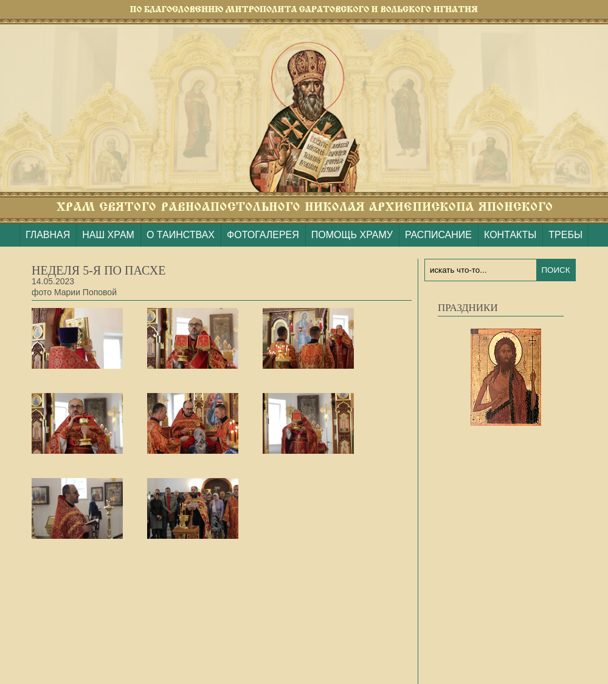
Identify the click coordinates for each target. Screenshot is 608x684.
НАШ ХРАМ (108, 235)
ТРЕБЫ (565, 235)
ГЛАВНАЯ (48, 235)
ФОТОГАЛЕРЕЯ (263, 235)
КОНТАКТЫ (510, 235)
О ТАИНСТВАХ (181, 235)
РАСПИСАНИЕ (438, 235)
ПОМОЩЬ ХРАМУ (352, 235)
